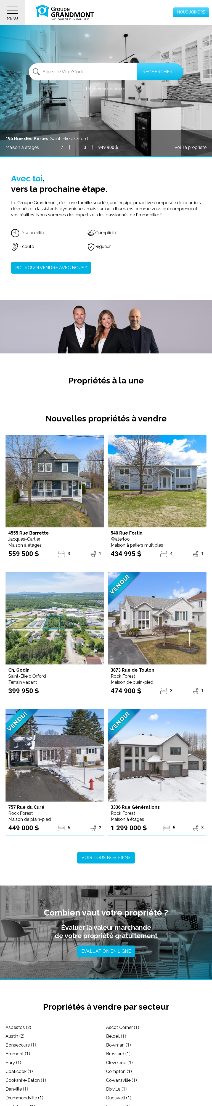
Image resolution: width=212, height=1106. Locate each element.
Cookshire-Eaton (26, 1080)
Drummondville (24, 1097)
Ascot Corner (122, 1027)
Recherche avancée (106, 88)
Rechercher (157, 71)
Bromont (18, 1053)
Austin (15, 1036)
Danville (17, 1089)
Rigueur (99, 246)
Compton (119, 1071)
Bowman (118, 1045)
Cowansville (121, 1080)
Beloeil (116, 1036)
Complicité (102, 232)
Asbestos (18, 1027)
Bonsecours (21, 1045)
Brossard (118, 1053)
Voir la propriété (190, 147)
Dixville (116, 1089)
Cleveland (119, 1062)
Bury (13, 1062)
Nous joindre (191, 12)
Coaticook (19, 1071)
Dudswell (118, 1097)
